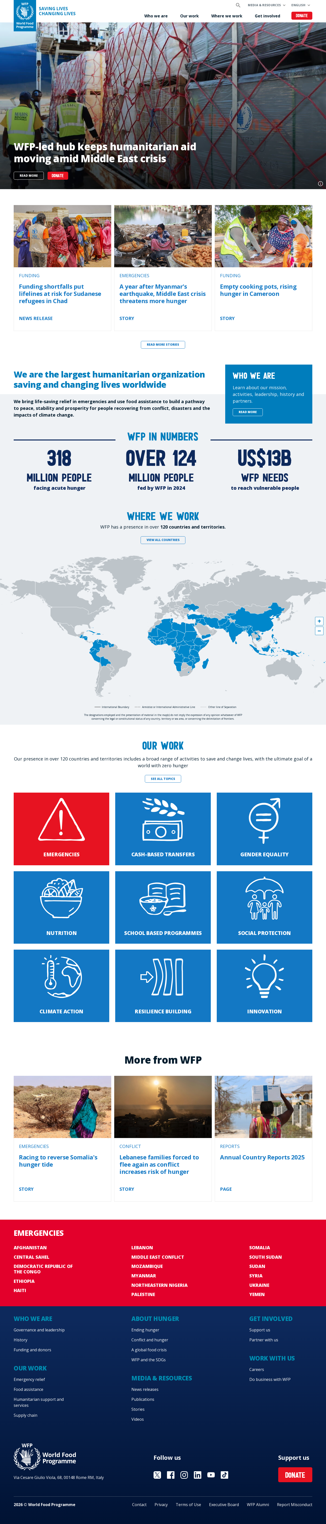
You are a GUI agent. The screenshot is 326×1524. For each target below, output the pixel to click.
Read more (29, 175)
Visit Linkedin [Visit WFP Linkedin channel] (197, 1475)
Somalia (259, 1248)
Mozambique (147, 1266)
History (20, 1340)
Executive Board (224, 1504)
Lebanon (142, 1248)
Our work (189, 16)
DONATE (58, 176)
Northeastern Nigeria (159, 1285)
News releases (145, 1389)
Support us (259, 1330)
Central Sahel (31, 1257)
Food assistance (28, 1389)
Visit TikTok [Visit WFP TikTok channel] (224, 1475)
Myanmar (143, 1276)
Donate (302, 16)
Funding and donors (32, 1350)
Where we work (226, 16)
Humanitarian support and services (39, 1402)
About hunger (155, 1318)
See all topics (163, 779)
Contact (139, 1504)
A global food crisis (149, 1350)
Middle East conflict (157, 1257)
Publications (142, 1399)
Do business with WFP (270, 1379)
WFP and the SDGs (148, 1359)
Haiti (20, 1290)
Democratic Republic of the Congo (43, 1269)
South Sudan (265, 1257)
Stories (138, 1409)
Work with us (272, 1358)
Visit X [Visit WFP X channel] (157, 1475)
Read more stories (163, 344)
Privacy (161, 1504)
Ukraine (259, 1285)
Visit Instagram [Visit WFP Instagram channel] (184, 1475)
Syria (256, 1276)
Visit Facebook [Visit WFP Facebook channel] (170, 1475)
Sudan (257, 1266)
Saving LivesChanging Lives (57, 11)
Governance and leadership (39, 1330)
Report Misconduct (294, 1504)
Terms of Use (188, 1504)
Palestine (143, 1294)
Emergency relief (29, 1379)
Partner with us (263, 1340)
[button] (319, 621)
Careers (256, 1369)
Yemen (257, 1294)
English (298, 5)
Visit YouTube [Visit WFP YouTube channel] (211, 1475)
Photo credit (321, 184)
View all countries (163, 540)
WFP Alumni (258, 1504)
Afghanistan (30, 1248)
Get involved (267, 16)
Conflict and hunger (149, 1340)
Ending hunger (145, 1330)
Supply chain (25, 1415)
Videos (137, 1419)
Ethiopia (24, 1281)
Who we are (156, 16)
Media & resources (264, 5)
